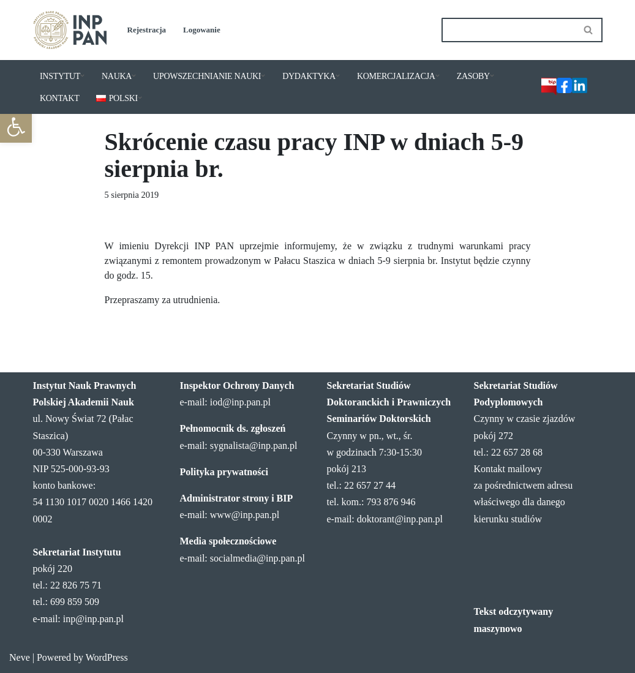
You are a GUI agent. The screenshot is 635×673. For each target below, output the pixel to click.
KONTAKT (59, 98)
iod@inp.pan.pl (240, 402)
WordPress (107, 657)
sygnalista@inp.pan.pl (254, 445)
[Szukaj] (508, 30)
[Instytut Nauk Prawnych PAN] (70, 30)
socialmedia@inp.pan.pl (257, 558)
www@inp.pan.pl (244, 514)
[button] (16, 127)
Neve (19, 657)
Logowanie (201, 29)
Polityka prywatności (224, 472)
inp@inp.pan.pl (93, 619)
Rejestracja (147, 29)
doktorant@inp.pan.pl (400, 519)
